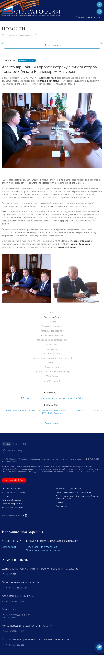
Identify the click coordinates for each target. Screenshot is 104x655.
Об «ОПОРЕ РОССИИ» (12, 489)
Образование (61, 506)
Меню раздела (53, 45)
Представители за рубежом (43, 550)
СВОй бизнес (52, 376)
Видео (52, 362)
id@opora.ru (9, 546)
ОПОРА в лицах (52, 344)
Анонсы (52, 322)
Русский (6, 444)
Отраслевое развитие (52, 335)
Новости (11, 35)
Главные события (26, 35)
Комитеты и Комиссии (11, 500)
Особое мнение (52, 353)
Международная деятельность (52, 340)
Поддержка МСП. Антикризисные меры (52, 372)
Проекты (59, 502)
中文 (24, 444)
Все (52, 312)
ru (100, 11)
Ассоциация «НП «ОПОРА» (13, 492)
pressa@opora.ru (9, 618)
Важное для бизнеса (52, 326)
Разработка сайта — (14, 515)
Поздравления (52, 367)
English (16, 444)
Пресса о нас (52, 349)
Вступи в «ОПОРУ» (14, 480)
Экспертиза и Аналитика (12, 508)
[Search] (17, 450)
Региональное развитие (52, 331)
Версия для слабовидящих (86, 17)
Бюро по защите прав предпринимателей (52, 358)
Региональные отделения (41, 546)
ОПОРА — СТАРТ (52, 381)
